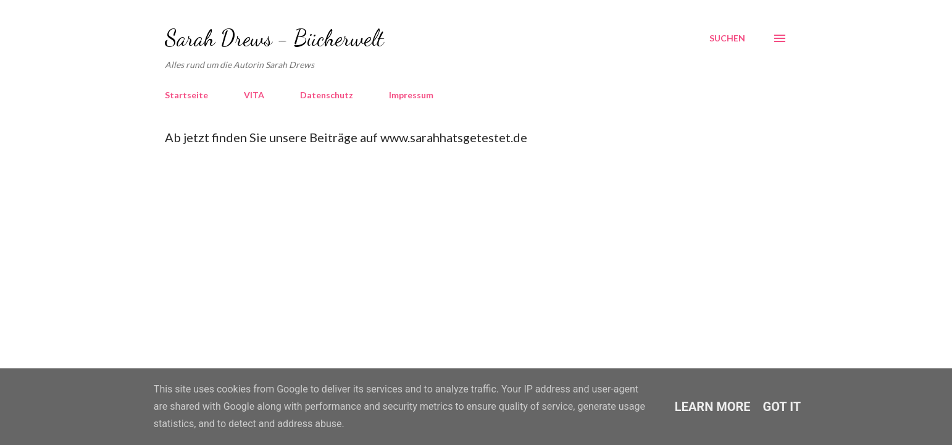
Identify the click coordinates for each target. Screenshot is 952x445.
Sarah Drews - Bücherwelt (274, 38)
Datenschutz (326, 95)
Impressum (411, 95)
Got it (782, 406)
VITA (254, 95)
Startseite (186, 95)
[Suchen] (727, 38)
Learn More (713, 406)
